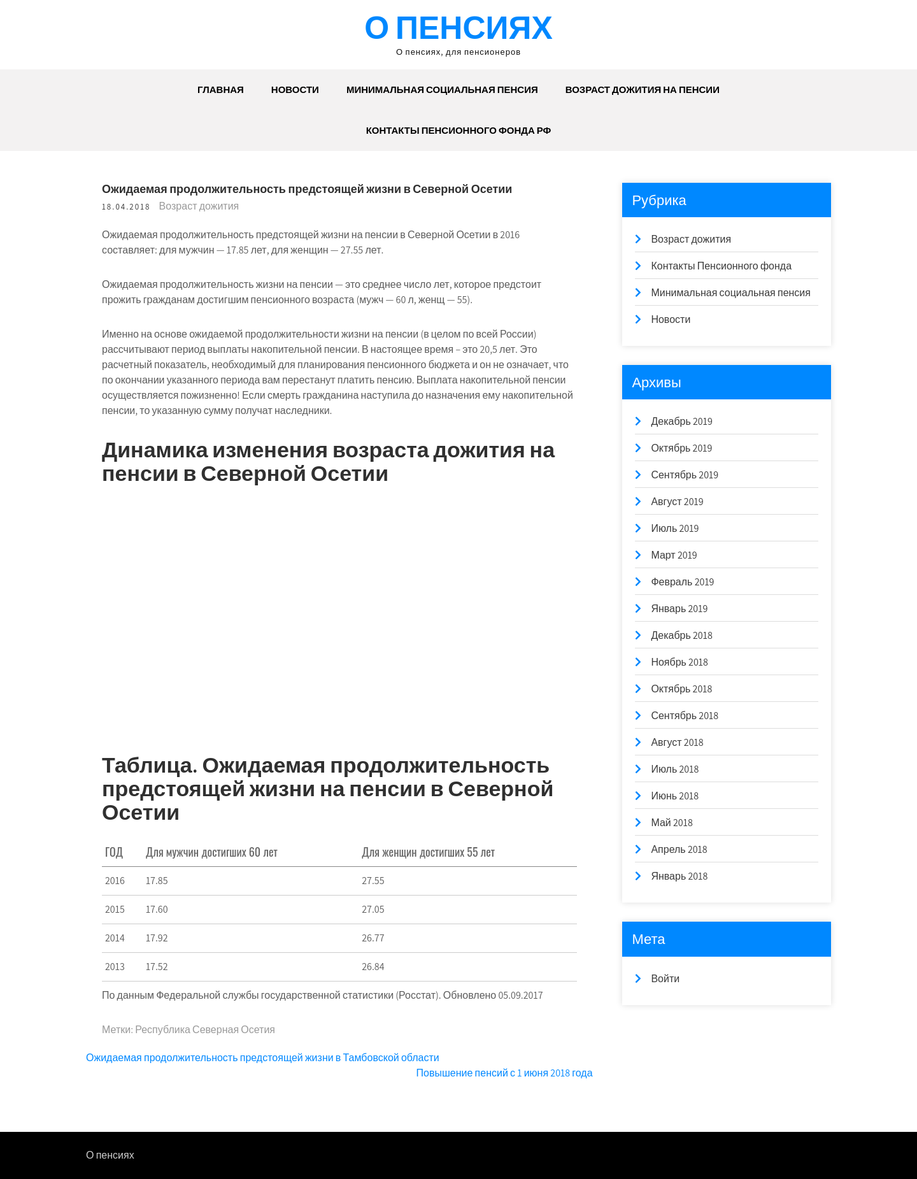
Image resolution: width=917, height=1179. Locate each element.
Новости (295, 89)
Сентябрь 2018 (684, 715)
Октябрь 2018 (681, 689)
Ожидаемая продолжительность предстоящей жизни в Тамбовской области (262, 1057)
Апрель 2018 (679, 849)
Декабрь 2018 (681, 635)
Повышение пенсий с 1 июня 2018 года (504, 1073)
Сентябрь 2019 (684, 475)
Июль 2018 (675, 769)
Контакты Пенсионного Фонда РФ (458, 130)
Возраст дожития (199, 206)
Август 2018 (677, 742)
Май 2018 (671, 822)
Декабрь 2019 (681, 421)
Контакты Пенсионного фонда (721, 266)
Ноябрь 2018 (679, 662)
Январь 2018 (679, 876)
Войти (665, 978)
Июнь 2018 (675, 796)
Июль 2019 (675, 528)
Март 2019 (674, 555)
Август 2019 (677, 501)
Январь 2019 (679, 608)
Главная (220, 89)
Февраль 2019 (682, 582)
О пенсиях (458, 27)
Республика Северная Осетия (205, 1029)
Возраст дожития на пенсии (642, 89)
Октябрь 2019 (681, 448)
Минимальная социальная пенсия (442, 89)
